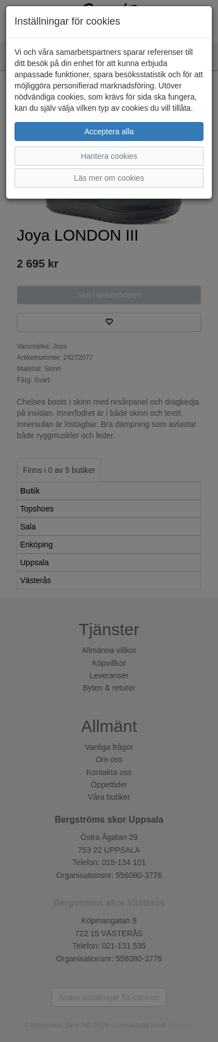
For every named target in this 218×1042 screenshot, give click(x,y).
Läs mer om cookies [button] (109, 177)
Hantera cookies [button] (108, 156)
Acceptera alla (109, 131)
